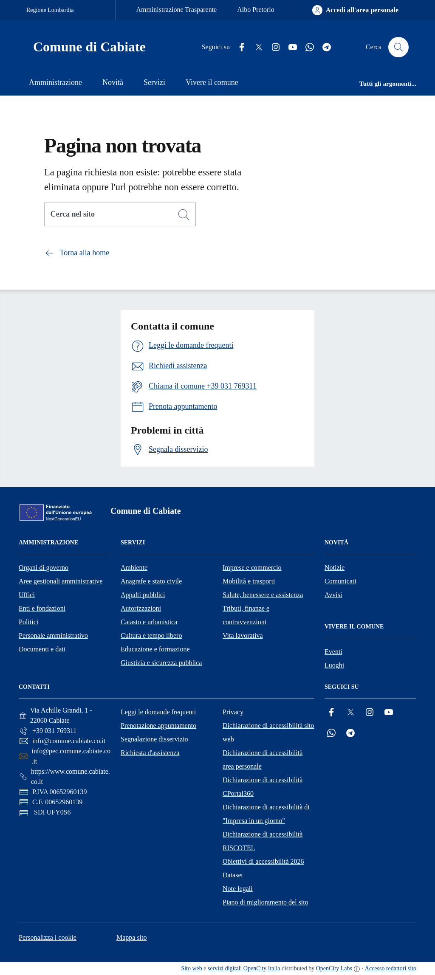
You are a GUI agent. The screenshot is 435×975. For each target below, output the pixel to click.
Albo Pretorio (255, 9)
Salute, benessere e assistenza (263, 594)
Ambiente (134, 567)
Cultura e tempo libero (151, 635)
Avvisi (333, 594)
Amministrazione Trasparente (176, 9)
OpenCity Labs (334, 968)
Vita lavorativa (243, 635)
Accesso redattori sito (390, 968)
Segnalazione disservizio (154, 739)
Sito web (191, 968)
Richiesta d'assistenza (150, 752)
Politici (28, 622)
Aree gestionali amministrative (60, 581)
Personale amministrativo (53, 635)
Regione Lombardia (50, 10)
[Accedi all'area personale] (355, 10)
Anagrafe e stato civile (151, 581)
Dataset (233, 875)
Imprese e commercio (252, 567)
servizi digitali (225, 968)
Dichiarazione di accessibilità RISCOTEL (262, 841)
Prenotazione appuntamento (158, 725)
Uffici (27, 594)
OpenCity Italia (261, 968)
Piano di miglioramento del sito (265, 902)
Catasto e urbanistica (149, 622)
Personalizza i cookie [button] (47, 937)
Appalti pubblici (143, 594)
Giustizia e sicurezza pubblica (161, 662)
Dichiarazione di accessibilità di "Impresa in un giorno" (266, 813)
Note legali (238, 888)
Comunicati (340, 581)
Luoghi (334, 665)
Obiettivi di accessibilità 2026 (263, 861)
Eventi (333, 651)
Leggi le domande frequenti (158, 712)
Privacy (233, 712)
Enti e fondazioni (42, 608)
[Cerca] (184, 215)
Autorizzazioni (141, 608)
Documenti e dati (42, 649)
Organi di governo (43, 567)
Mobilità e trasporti (249, 581)
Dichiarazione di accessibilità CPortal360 (262, 786)
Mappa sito (131, 937)
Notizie (335, 567)
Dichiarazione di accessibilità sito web (268, 732)
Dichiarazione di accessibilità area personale (262, 759)
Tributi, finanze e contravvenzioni (246, 615)
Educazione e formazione (155, 649)
